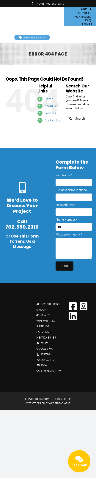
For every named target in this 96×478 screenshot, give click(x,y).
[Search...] (78, 118)
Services (50, 113)
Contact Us (52, 120)
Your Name (64, 175)
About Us (51, 106)
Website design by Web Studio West (48, 403)
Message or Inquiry (69, 234)
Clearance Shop (32, 37)
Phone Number (66, 219)
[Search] (70, 118)
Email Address (66, 205)
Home (49, 99)
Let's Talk (79, 461)
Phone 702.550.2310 (48, 3)
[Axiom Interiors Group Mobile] (32, 9)
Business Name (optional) (72, 190)
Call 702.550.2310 (22, 224)
